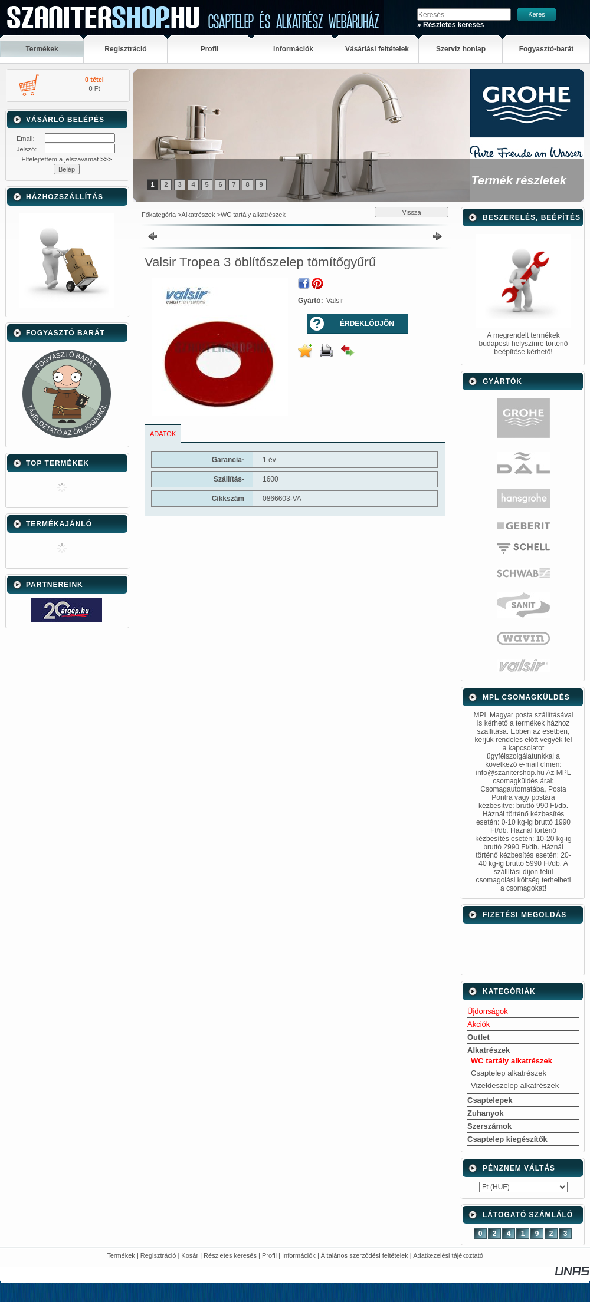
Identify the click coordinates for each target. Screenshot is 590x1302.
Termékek (121, 1255)
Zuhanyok (485, 1113)
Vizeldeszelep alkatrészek (515, 1085)
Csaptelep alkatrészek (508, 1073)
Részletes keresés (230, 1255)
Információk (299, 1255)
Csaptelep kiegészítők (507, 1139)
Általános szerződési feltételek (364, 1255)
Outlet (478, 1037)
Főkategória (159, 214)
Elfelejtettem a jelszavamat (66, 159)
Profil (269, 1255)
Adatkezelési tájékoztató (448, 1255)
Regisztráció (158, 1255)
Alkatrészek (198, 214)
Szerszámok (489, 1126)
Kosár (189, 1255)
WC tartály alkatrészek (253, 214)
